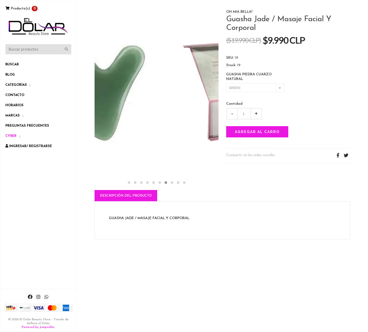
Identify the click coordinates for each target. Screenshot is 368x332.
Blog (10, 74)
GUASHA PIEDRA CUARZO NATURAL (249, 77)
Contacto (14, 95)
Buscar (12, 64)
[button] (129, 182)
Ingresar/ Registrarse (28, 146)
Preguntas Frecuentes (27, 125)
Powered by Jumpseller (38, 327)
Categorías (16, 85)
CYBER (11, 136)
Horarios (14, 105)
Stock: (231, 65)
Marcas (12, 115)
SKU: (230, 58)
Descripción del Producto (126, 195)
